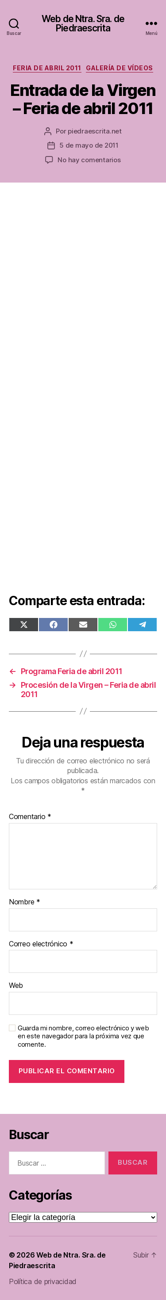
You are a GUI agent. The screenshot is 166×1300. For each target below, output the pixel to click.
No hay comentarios (89, 160)
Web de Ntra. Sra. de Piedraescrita (83, 23)
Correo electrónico (41, 944)
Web (16, 986)
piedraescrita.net (95, 131)
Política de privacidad (43, 1281)
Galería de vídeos (119, 68)
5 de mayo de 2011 (89, 145)
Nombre (24, 902)
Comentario (30, 817)
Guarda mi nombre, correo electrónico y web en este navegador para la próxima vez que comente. (83, 1036)
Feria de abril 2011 (47, 68)
